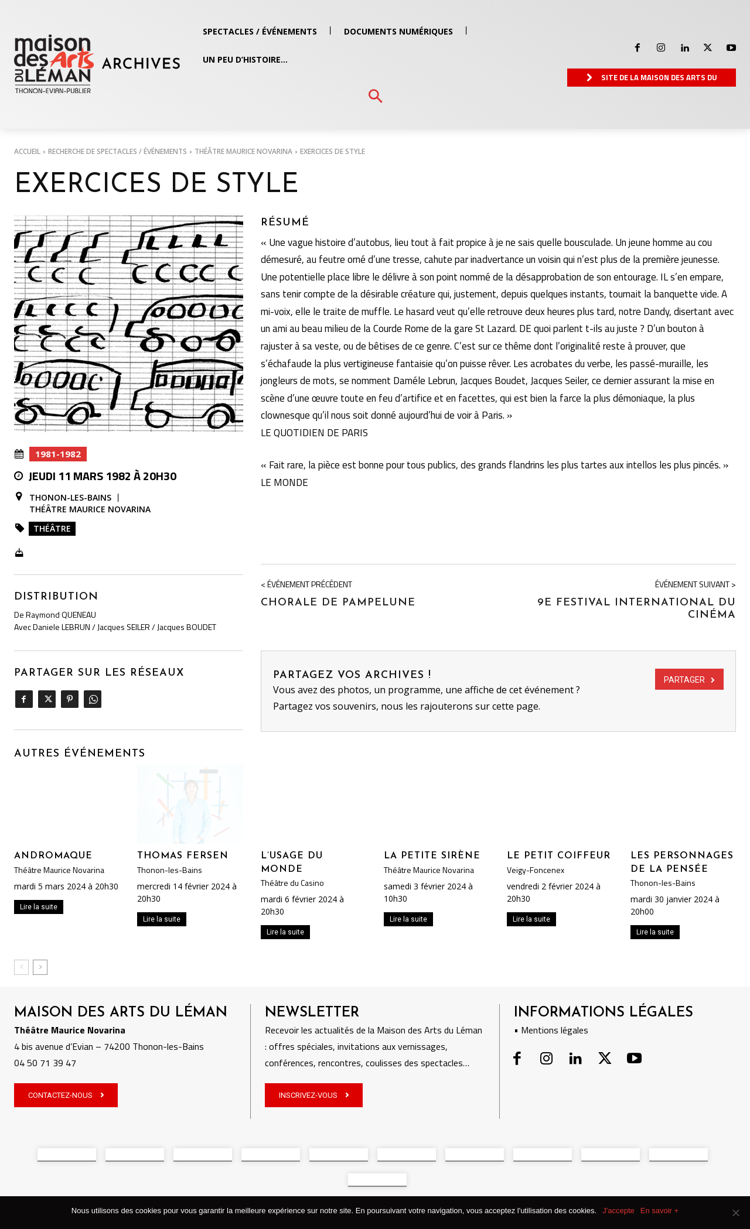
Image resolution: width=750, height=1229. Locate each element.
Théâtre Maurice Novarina (243, 151)
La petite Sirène (432, 856)
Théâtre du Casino (292, 883)
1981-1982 (58, 454)
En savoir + (659, 1210)
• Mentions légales (551, 1030)
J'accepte (618, 1210)
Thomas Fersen (183, 856)
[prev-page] (21, 967)
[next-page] (40, 967)
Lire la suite (38, 907)
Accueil (27, 151)
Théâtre (52, 528)
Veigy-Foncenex (535, 870)
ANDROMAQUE (53, 856)
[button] (375, 96)
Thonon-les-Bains (70, 498)
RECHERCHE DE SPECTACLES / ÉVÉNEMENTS (117, 151)
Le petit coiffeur (559, 856)
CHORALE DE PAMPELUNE (338, 602)
